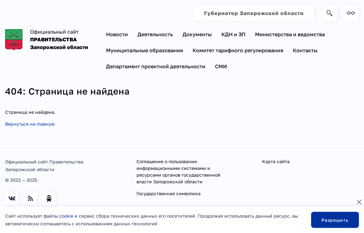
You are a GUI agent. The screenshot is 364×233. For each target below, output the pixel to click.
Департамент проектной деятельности (155, 66)
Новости (117, 34)
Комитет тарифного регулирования (238, 50)
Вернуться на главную (30, 124)
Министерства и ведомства (290, 34)
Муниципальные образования (144, 50)
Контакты (305, 50)
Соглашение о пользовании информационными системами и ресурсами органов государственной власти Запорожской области (178, 171)
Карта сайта (276, 161)
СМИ (221, 66)
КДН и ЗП (233, 34)
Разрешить (335, 220)
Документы (197, 34)
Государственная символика (168, 193)
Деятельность (155, 34)
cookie (66, 216)
